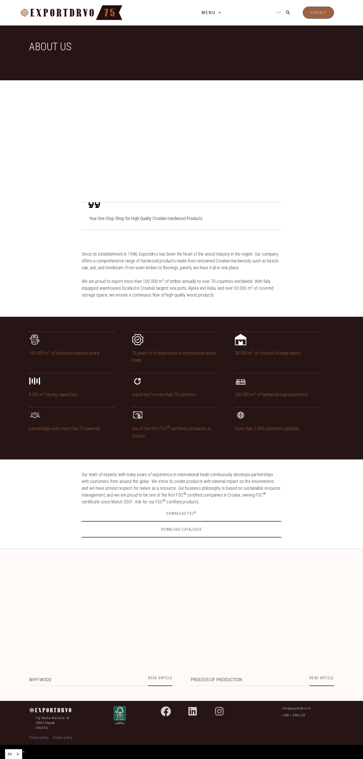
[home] (82, 12)
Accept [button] (276, 747)
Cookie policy (80, 751)
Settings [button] (208, 747)
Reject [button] (236, 747)
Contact (318, 12)
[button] (212, 13)
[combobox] (13, 754)
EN (10, 754)
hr (278, 12)
